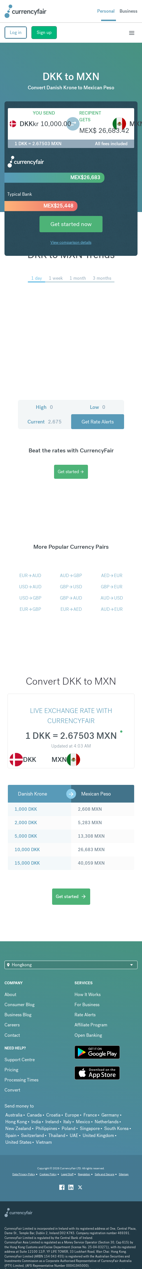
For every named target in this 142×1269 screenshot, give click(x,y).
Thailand (56, 1135)
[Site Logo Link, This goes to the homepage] (25, 11)
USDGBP (30, 598)
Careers (12, 1025)
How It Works (88, 994)
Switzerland (32, 1135)
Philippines (46, 1128)
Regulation (84, 1174)
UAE (74, 1135)
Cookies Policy (48, 1174)
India (36, 1122)
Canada (34, 1115)
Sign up (44, 32)
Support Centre (19, 1060)
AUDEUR (112, 609)
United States (18, 1142)
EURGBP (30, 609)
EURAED (71, 609)
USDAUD (30, 587)
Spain (11, 1135)
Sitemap (124, 1174)
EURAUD (30, 575)
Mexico (83, 1122)
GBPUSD (71, 587)
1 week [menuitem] (56, 278)
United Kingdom (98, 1135)
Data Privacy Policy (23, 1174)
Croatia (53, 1115)
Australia (13, 1115)
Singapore (90, 1128)
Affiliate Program (91, 1025)
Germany (110, 1115)
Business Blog (17, 1015)
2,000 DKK (26, 823)
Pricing (11, 1070)
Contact (12, 1035)
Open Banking (88, 1035)
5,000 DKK (26, 836)
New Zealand (18, 1128)
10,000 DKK (27, 850)
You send (44, 113)
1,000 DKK (26, 809)
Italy (67, 1122)
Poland (68, 1128)
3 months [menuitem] (102, 278)
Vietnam (44, 1142)
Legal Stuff (67, 1174)
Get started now (71, 224)
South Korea (116, 1128)
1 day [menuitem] (36, 278)
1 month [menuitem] (77, 278)
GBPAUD (71, 598)
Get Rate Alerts (98, 421)
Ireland (52, 1122)
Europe (72, 1115)
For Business (87, 1005)
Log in (16, 32)
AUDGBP (71, 575)
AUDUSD (112, 598)
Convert (12, 1090)
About (10, 994)
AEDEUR (111, 575)
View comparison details (70, 242)
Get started (71, 472)
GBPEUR (111, 587)
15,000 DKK (27, 863)
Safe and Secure (104, 1174)
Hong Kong (16, 1122)
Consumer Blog (19, 1005)
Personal (106, 11)
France (90, 1115)
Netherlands (106, 1122)
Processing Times (21, 1080)
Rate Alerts (85, 1015)
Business (129, 11)
